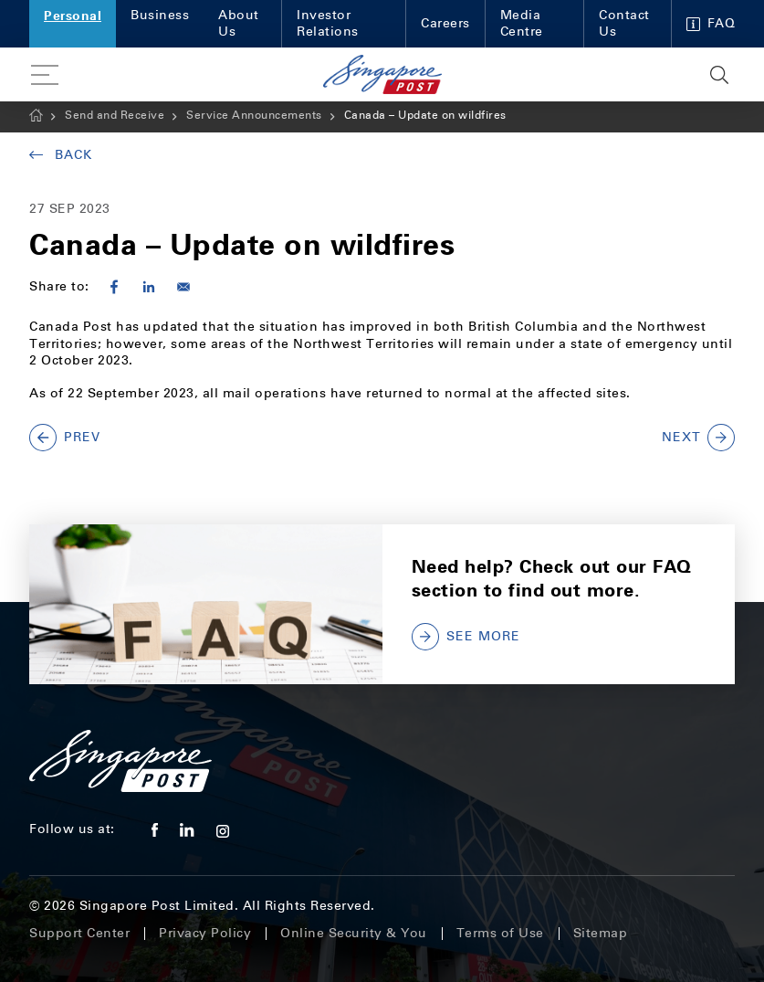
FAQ (711, 23)
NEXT (698, 437)
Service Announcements (254, 115)
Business (160, 15)
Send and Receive (114, 115)
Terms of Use (500, 933)
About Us (238, 23)
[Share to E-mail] (183, 287)
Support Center (79, 933)
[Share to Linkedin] (149, 287)
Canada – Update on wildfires (425, 115)
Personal (72, 15)
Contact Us (624, 23)
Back (60, 155)
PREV (64, 437)
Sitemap (600, 933)
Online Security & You (353, 933)
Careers (445, 23)
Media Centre (521, 23)
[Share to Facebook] (114, 287)
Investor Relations (328, 23)
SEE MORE (466, 636)
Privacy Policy (205, 933)
